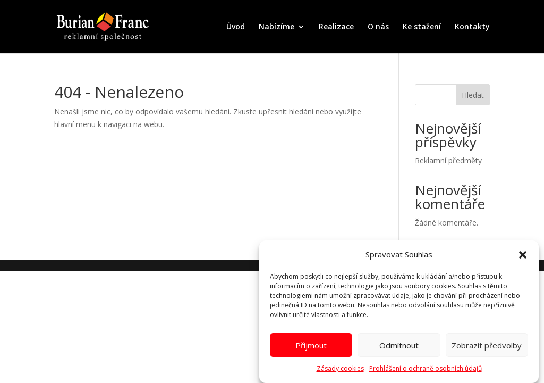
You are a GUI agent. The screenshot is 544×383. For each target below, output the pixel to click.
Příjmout (311, 347)
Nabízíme (276, 27)
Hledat (473, 95)
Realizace (336, 27)
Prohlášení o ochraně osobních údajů (425, 371)
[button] (522, 257)
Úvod (235, 27)
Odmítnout (399, 347)
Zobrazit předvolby (487, 347)
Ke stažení (422, 27)
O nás (378, 27)
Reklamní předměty (448, 160)
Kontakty (472, 27)
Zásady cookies (340, 371)
